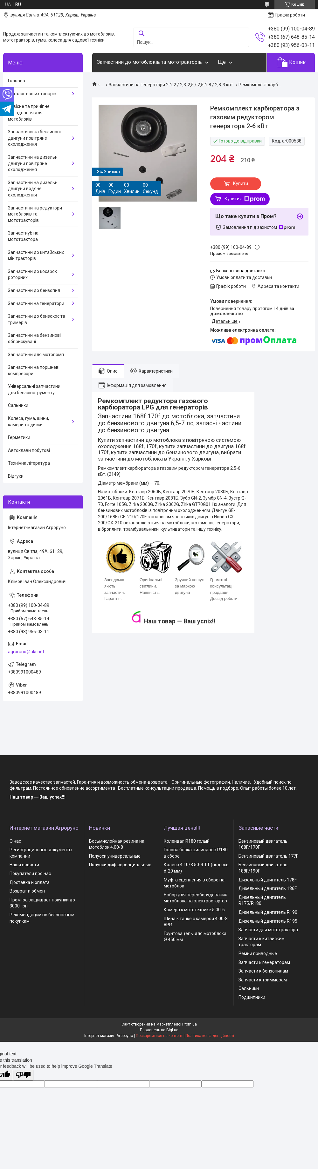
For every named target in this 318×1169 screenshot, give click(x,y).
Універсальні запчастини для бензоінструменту (34, 389)
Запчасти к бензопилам (263, 970)
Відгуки (16, 476)
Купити (240, 183)
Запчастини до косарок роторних (32, 274)
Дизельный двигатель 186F (267, 888)
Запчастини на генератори (36, 303)
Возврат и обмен (27, 890)
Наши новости (24, 864)
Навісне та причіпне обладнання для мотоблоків (29, 112)
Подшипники (251, 997)
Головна (16, 80)
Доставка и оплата (30, 882)
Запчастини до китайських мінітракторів (36, 255)
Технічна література (29, 463)
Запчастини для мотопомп (36, 354)
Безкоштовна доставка (240, 270)
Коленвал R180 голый (187, 841)
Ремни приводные (257, 953)
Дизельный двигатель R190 (267, 912)
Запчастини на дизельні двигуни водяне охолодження (33, 188)
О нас (15, 841)
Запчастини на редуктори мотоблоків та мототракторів (35, 214)
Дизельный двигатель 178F (267, 879)
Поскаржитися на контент (159, 1035)
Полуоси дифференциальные (120, 864)
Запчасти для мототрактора (268, 929)
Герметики (19, 437)
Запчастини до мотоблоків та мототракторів (149, 62)
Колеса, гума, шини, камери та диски (28, 421)
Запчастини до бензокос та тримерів (36, 319)
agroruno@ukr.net (26, 651)
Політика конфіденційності (209, 1035)
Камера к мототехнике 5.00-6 (194, 909)
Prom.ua (189, 1024)
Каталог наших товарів (32, 93)
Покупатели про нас (30, 873)
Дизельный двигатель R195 (267, 921)
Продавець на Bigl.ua (159, 1030)
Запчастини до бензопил (34, 290)
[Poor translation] (23, 1075)
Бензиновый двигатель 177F (268, 856)
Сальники (18, 405)
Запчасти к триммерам (262, 979)
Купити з (245, 199)
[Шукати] (141, 34)
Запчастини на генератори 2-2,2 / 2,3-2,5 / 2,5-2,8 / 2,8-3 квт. (171, 84)
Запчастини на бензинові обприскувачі (34, 338)
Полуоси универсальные (115, 856)
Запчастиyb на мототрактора (23, 236)
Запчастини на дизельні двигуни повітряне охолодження (33, 163)
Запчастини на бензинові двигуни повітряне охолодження (34, 138)
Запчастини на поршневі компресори (33, 370)
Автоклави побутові (29, 450)
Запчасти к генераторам (264, 962)
